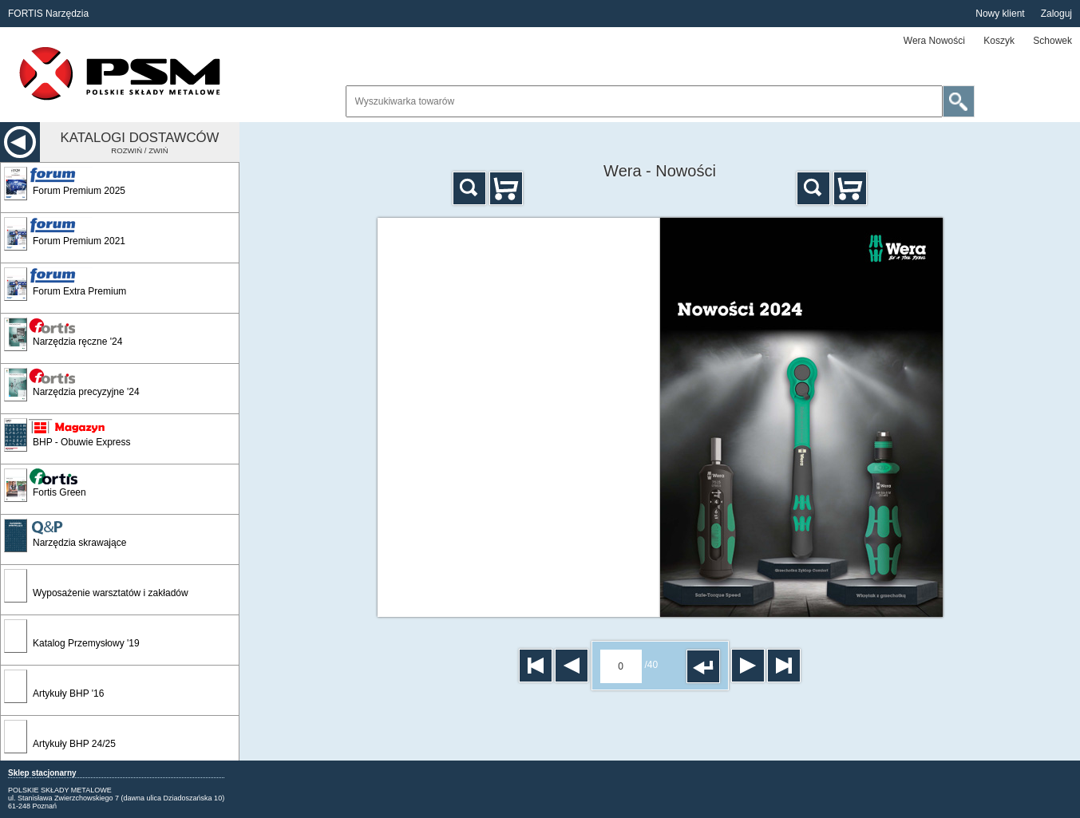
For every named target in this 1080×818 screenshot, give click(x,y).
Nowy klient (999, 13)
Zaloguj (1056, 13)
